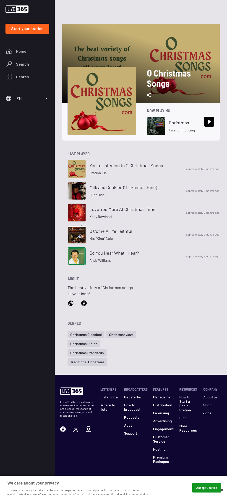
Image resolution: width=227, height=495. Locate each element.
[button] (86, 334)
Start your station (27, 28)
